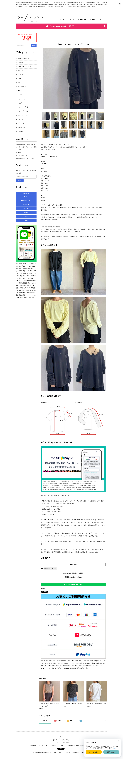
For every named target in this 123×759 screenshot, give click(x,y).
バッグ (20, 103)
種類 (42, 568)
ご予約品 (20, 131)
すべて (45, 721)
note (26, 216)
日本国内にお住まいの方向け (73, 577)
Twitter (26, 197)
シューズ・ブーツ (23, 107)
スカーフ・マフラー (24, 115)
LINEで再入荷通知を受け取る (73, 584)
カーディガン (22, 86)
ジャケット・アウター (24, 66)
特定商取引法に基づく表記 (25, 158)
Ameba (26, 220)
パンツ (20, 95)
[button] (82, 19)
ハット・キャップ (23, 111)
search (34, 45)
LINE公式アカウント (26, 201)
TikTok (26, 212)
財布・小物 (21, 123)
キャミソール (22, 99)
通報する (43, 588)
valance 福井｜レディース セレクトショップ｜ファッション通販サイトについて (26, 147)
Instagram (26, 193)
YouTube (26, 209)
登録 (19, 180)
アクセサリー (22, 119)
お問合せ (20, 152)
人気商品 (20, 62)
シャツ (20, 78)
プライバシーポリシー (24, 155)
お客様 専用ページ (23, 58)
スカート (20, 91)
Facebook (26, 205)
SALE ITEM (21, 127)
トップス (20, 70)
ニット (20, 82)
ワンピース (21, 74)
